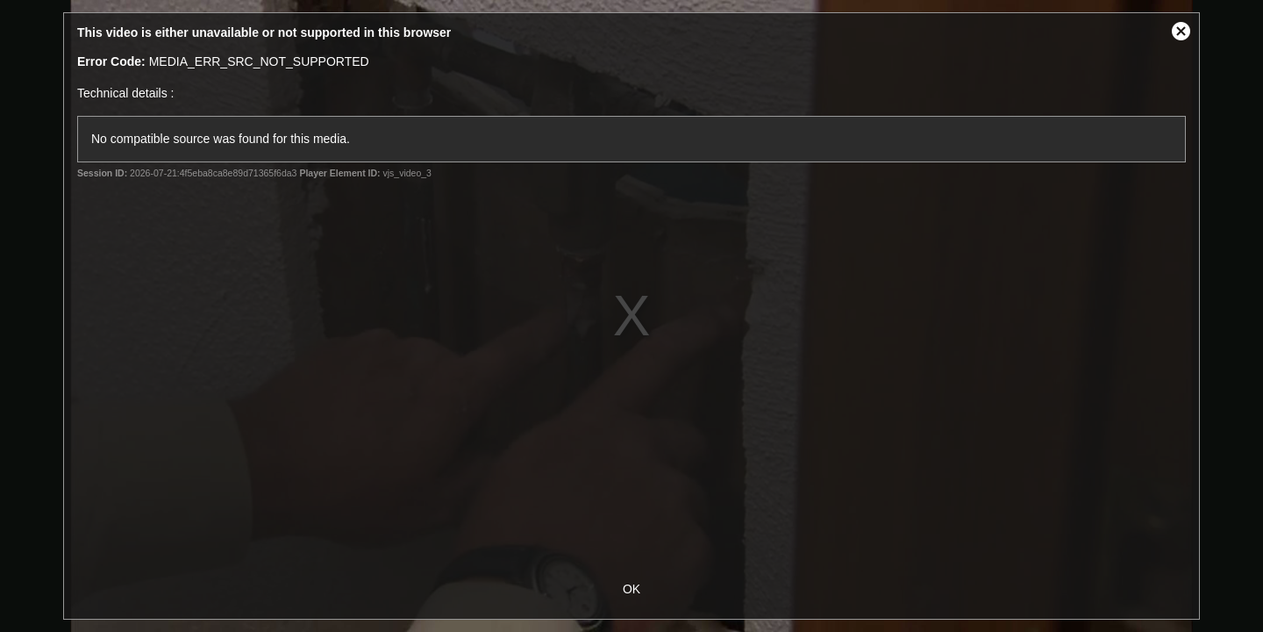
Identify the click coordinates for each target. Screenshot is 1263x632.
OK (631, 589)
